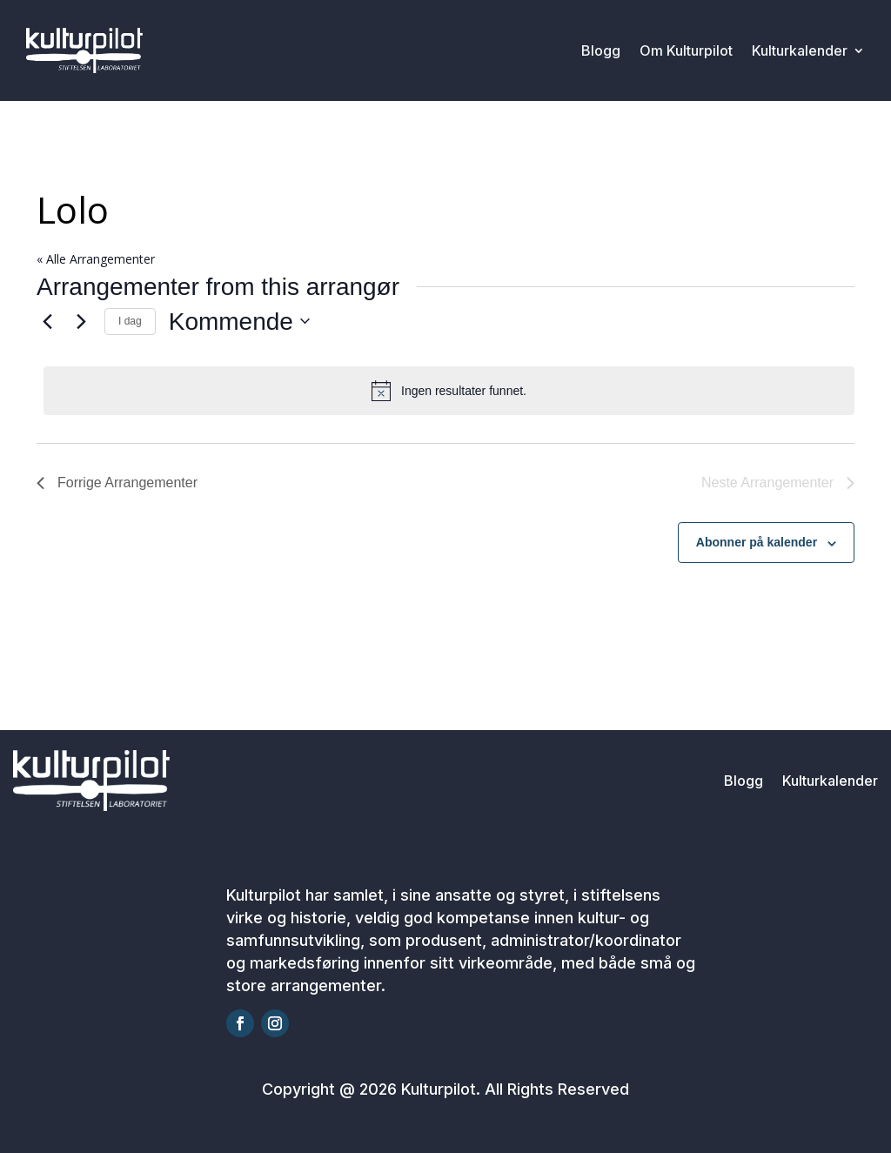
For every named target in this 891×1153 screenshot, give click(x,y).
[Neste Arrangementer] (80, 321)
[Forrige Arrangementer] (47, 321)
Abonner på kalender (756, 542)
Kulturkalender (799, 50)
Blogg (600, 50)
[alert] (449, 390)
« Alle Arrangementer (96, 259)
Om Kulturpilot (686, 50)
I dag (130, 321)
